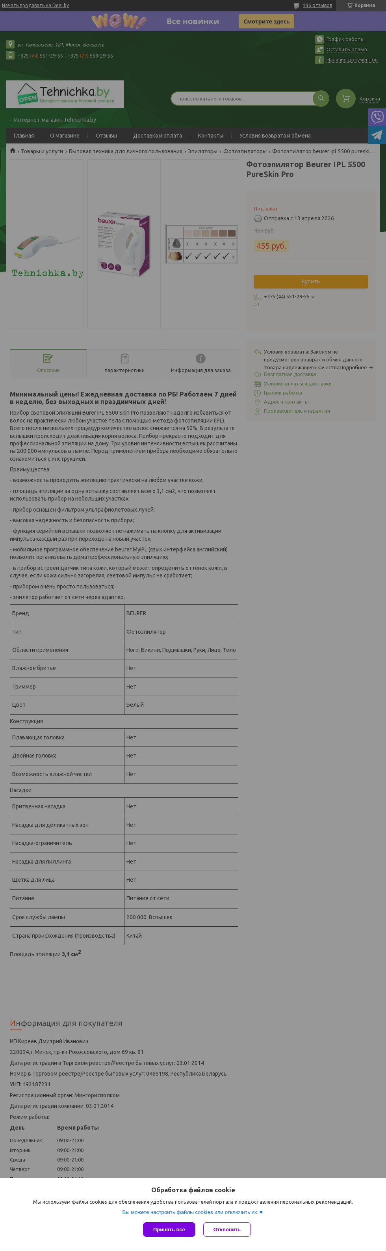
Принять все (169, 1229)
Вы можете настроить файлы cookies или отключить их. (190, 1212)
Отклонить (227, 1229)
